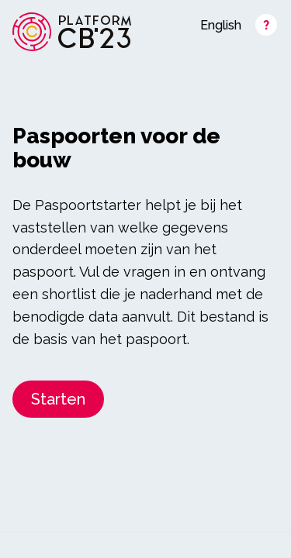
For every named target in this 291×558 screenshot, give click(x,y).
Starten (58, 399)
